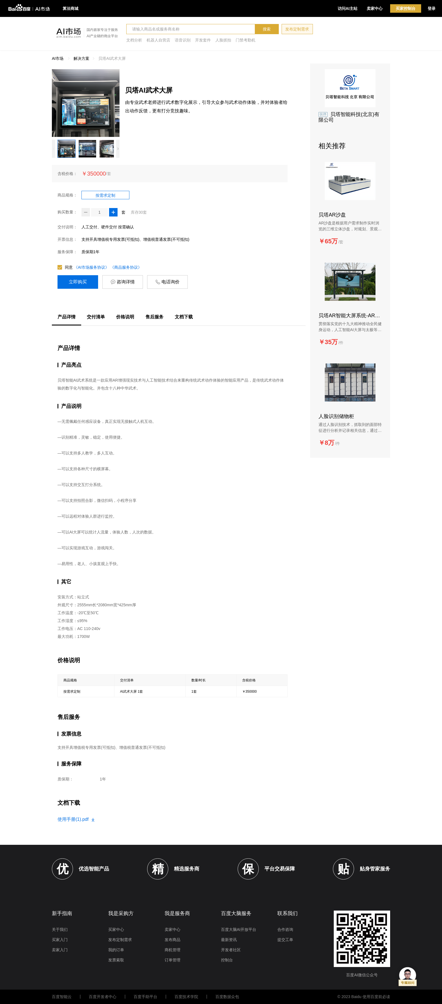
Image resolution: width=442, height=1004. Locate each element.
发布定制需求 (297, 29)
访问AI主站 (347, 8)
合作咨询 (285, 929)
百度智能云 (62, 996)
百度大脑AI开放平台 (238, 929)
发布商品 (172, 939)
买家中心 (116, 929)
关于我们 (60, 929)
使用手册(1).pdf (76, 819)
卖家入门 (60, 950)
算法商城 (70, 8)
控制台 (227, 960)
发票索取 (116, 960)
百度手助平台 (145, 996)
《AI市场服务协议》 (91, 267)
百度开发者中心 (102, 996)
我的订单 (116, 950)
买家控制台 (406, 8)
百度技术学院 (186, 996)
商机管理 (172, 950)
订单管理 (172, 960)
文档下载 (184, 316)
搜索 (267, 29)
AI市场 (57, 58)
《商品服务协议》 (126, 267)
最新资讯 (229, 939)
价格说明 (125, 316)
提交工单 (285, 939)
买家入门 (60, 939)
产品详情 (67, 316)
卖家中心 (375, 8)
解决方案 (81, 58)
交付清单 (96, 316)
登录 (432, 8)
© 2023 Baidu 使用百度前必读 (363, 996)
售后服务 (154, 316)
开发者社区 (231, 950)
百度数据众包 (227, 996)
